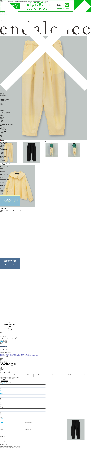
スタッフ (2, 152)
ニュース (2, 153)
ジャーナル (2, 154)
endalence (2, 109)
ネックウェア (3, 128)
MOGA (1, 104)
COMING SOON (5, 112)
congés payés (3, 100)
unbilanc (2, 110)
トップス (2, 117)
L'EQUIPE (2, 107)
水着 (1, 125)
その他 (1, 139)
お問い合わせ (3, 157)
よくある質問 (3, 156)
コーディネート (3, 149)
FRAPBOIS (2, 97)
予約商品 (2, 146)
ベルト (1, 136)
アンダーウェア (3, 131)
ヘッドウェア (3, 127)
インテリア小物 (3, 142)
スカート (2, 121)
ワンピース (2, 123)
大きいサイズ (4, 114)
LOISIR (1, 102)
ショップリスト (3, 150)
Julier (1, 103)
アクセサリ (2, 138)
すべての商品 (3, 95)
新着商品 (2, 145)
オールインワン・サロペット (6, 124)
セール (1, 148)
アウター (2, 118)
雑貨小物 (2, 140)
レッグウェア (3, 129)
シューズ (2, 132)
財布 (1, 135)
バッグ (1, 133)
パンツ (1, 120)
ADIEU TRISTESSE (4, 99)
